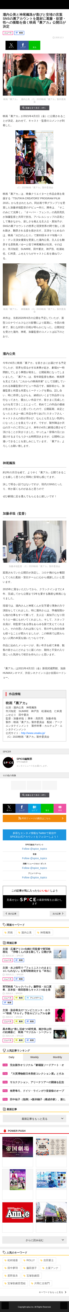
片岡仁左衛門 (40, 1283)
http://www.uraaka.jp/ (33, 733)
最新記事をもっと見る (42, 1118)
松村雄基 (11, 1260)
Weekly (34, 1057)
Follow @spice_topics (34, 848)
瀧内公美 (25, 932)
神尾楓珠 (44, 932)
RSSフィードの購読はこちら (40, 818)
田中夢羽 (11, 1267)
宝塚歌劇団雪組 (15, 1283)
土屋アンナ (50, 1267)
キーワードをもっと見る (52, 1292)
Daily (11, 1057)
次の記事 (58, 914)
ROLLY (29, 1260)
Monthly (57, 1057)
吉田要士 (47, 1260)
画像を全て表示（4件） (34, 108)
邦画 (8, 932)
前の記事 (11, 914)
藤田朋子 (30, 1267)
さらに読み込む (45, 1240)
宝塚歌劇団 (31, 1275)
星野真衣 (11, 1275)
